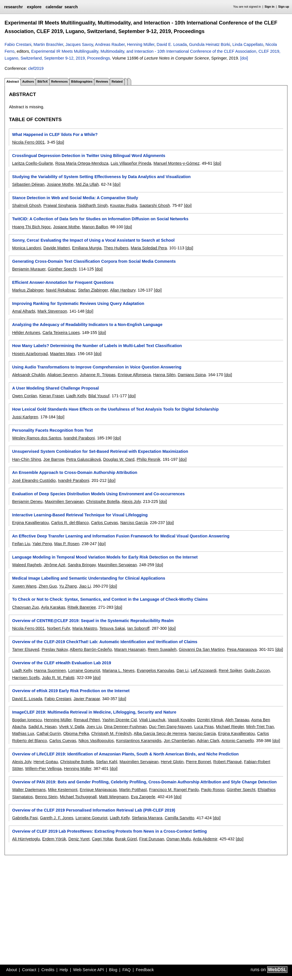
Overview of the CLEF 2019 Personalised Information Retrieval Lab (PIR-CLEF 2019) (93, 810)
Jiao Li (85, 586)
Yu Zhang (68, 586)
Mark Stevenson (52, 311)
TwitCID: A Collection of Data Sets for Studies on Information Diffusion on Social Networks (100, 219)
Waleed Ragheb (26, 565)
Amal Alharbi (23, 311)
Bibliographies (81, 81)
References (59, 81)
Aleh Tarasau (237, 720)
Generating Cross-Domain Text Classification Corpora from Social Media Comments (94, 261)
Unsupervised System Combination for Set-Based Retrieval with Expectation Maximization (100, 451)
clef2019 (35, 68)
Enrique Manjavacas (98, 789)
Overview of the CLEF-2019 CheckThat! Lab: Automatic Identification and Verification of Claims (104, 641)
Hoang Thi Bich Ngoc (31, 227)
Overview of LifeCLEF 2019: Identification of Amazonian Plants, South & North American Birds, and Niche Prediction (125, 754)
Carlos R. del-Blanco (70, 522)
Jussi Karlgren (25, 417)
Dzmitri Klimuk (210, 720)
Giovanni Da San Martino (202, 649)
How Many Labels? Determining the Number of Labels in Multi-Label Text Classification (97, 345)
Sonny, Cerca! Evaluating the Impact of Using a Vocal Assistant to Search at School (93, 240)
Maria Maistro (84, 628)
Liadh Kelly (76, 396)
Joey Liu (94, 726)
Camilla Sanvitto (179, 818)
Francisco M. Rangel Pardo (174, 789)
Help (64, 969)
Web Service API (88, 969)
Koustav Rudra (123, 205)
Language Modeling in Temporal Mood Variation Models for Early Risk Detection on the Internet (105, 557)
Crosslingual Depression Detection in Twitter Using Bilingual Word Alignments (88, 155)
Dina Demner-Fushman (125, 726)
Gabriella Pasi (25, 818)
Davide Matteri (56, 248)
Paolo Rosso (212, 789)
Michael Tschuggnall (78, 796)
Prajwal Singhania (59, 205)
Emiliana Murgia (87, 248)
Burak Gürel (126, 839)
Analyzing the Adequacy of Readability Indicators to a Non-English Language (87, 324)
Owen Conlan (24, 396)
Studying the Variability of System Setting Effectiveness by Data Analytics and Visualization (101, 176)
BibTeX (42, 81)
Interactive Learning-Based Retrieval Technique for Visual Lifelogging (79, 515)
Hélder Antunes (26, 332)
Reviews (102, 81)
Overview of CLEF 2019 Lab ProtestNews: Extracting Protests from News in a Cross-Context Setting (109, 831)
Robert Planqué (227, 761)
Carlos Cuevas (104, 522)
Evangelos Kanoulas (155, 670)
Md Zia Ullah (87, 184)
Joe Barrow (53, 459)
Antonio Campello (238, 740)
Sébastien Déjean (28, 184)
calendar (54, 7)
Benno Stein (46, 796)
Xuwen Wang (24, 586)
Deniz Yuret (79, 839)
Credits (47, 969)
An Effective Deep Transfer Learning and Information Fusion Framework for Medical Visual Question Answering (120, 536)
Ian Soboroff (138, 628)
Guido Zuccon (257, 670)
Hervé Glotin (172, 761)
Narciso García (134, 522)
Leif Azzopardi (203, 670)
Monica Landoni (26, 248)
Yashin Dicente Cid (119, 720)
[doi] (244, 58)
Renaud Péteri (87, 720)
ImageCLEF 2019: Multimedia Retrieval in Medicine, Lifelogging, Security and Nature (94, 712)
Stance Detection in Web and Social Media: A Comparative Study (75, 197)
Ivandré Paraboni (79, 438)
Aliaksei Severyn (62, 374)
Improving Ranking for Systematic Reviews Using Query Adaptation (78, 303)
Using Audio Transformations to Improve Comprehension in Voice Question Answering (96, 367)
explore (34, 7)
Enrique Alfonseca (134, 374)
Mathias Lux (23, 733)
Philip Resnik (148, 459)
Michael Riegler (230, 726)
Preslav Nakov (55, 649)
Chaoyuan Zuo (25, 607)
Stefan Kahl (106, 761)
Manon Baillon (95, 227)
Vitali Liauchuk (152, 720)
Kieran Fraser (51, 396)
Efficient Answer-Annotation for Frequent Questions (62, 282)
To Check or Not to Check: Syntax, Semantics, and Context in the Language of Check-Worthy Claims (110, 599)
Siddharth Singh (93, 205)
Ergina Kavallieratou (30, 522)
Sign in (270, 6)
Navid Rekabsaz (61, 290)
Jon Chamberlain (179, 740)
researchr (13, 7)
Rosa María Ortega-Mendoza (81, 163)
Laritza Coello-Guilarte (32, 163)
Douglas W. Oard (119, 459)
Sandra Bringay (82, 565)
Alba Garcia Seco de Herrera (160, 733)
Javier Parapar (87, 698)
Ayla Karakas (53, 607)
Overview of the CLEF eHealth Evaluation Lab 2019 (61, 663)
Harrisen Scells (26, 677)
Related (117, 81)
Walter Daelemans (29, 789)
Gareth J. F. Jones (56, 818)
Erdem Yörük (54, 839)
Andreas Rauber (110, 44)
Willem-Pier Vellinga (43, 768)
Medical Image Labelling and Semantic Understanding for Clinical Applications (88, 578)
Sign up (283, 6)
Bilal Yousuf (98, 396)
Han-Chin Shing (26, 459)
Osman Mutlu (178, 839)
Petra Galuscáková (83, 459)
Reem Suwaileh (162, 649)
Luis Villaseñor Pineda (131, 163)
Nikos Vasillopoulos (96, 740)
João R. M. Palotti (58, 677)
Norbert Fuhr (58, 628)
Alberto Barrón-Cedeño (91, 649)
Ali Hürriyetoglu (26, 839)
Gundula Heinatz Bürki (209, 44)
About (11, 969)
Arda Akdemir (205, 839)
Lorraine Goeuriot (84, 670)
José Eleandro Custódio (34, 480)
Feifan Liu (21, 543)
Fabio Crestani (18, 44)
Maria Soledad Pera (149, 248)
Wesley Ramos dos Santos (36, 438)
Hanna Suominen (50, 670)
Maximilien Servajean (64, 501)
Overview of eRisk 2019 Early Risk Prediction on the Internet (70, 690)
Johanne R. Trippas (97, 374)
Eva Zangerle (143, 796)
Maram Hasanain (130, 649)
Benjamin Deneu (27, 501)
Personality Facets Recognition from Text (52, 430)
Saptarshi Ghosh (154, 205)
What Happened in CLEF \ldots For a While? (55, 134)
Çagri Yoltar (102, 839)
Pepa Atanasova (242, 649)
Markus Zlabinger (27, 290)
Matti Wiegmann (114, 796)
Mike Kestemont (62, 789)
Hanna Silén (164, 374)
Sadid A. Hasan (42, 726)
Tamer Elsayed (25, 649)
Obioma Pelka (76, 733)
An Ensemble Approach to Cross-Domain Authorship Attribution (74, 472)
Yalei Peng (42, 543)
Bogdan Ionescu (27, 720)
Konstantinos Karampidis (138, 740)
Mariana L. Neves (118, 670)
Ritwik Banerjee (82, 607)
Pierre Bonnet (198, 761)
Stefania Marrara (147, 818)
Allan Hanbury (122, 290)
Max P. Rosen (67, 543)
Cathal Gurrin (48, 733)
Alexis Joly (131, 501)
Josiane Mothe (60, 184)
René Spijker (230, 670)
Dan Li (182, 670)
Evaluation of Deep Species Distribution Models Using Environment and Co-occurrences (98, 494)
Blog (113, 969)
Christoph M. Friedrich (111, 733)
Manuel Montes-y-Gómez (176, 163)
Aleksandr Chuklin (28, 374)
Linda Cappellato (247, 44)
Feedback (145, 969)
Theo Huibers (116, 248)
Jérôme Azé (54, 565)
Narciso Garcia (202, 733)
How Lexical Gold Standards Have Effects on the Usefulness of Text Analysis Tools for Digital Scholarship (115, 409)
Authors (28, 81)
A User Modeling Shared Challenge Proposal (55, 388)
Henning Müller (140, 44)
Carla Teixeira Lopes (61, 332)
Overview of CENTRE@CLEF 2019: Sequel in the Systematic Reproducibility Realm (93, 620)
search (71, 7)
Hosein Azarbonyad (30, 353)
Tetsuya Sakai (112, 628)
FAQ (126, 969)
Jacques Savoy (79, 44)
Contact (29, 969)
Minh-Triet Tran (260, 726)
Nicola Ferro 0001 (28, 142)
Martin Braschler (48, 44)
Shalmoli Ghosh (26, 205)
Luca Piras (204, 726)
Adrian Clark (208, 740)
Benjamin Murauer (28, 269)
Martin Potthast (133, 789)
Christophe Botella (103, 501)
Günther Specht (62, 269)
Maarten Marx (62, 353)
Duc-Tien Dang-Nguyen (170, 726)
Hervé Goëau (45, 761)
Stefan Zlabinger (93, 290)
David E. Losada (172, 44)
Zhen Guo (48, 586)
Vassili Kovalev (181, 720)
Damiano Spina (192, 374)
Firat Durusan (151, 839)
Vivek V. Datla (71, 726)
